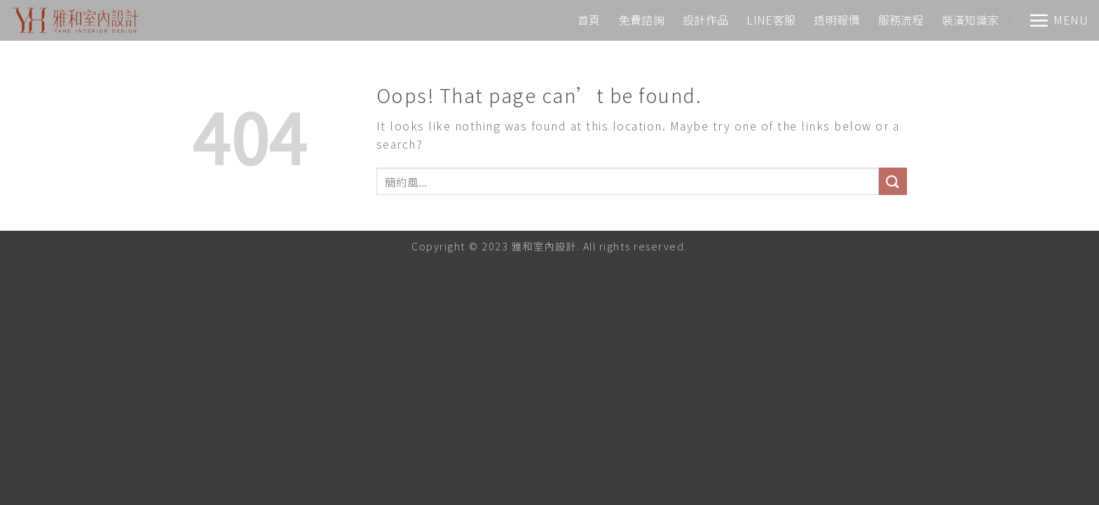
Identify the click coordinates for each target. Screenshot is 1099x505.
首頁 (589, 19)
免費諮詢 (641, 19)
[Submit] (893, 181)
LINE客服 (771, 19)
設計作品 (705, 19)
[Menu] (1058, 20)
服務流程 (901, 19)
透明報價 (836, 19)
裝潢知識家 (970, 19)
